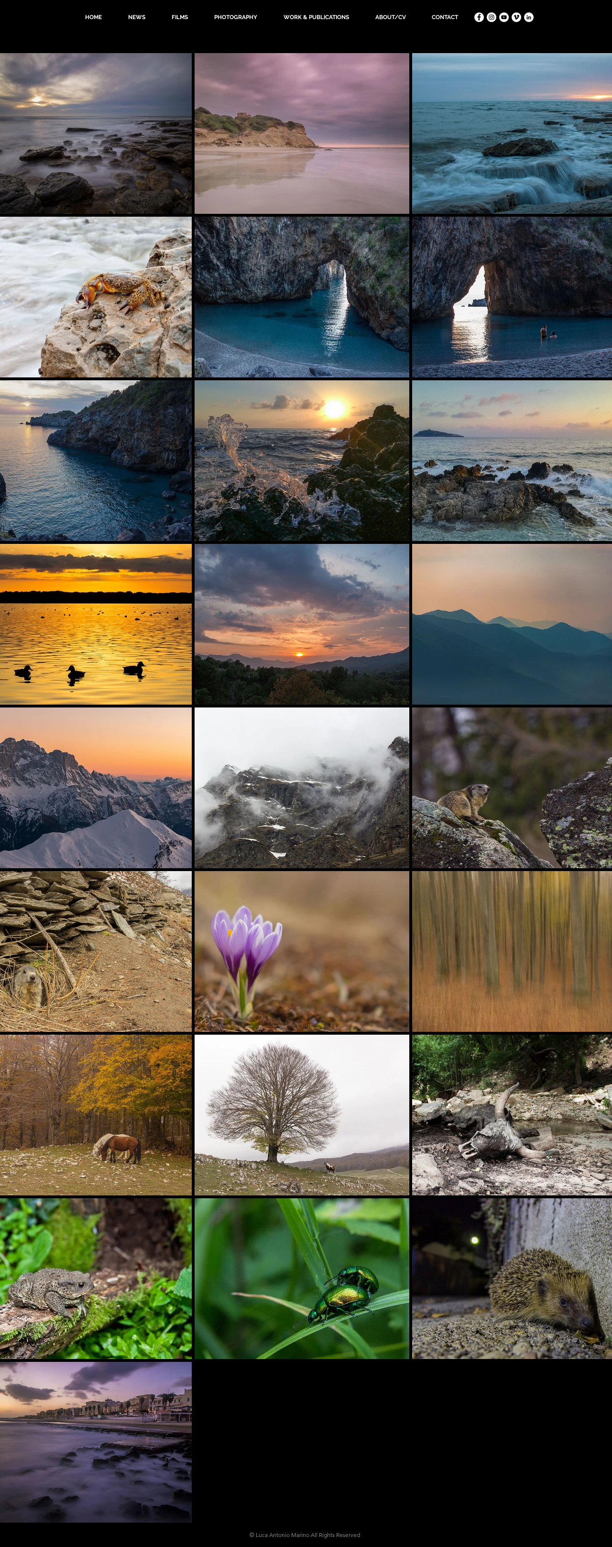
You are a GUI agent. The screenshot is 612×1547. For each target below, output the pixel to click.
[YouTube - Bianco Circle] (504, 17)
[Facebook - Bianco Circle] (479, 17)
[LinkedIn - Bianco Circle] (529, 17)
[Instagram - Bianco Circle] (491, 17)
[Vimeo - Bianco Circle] (516, 17)
